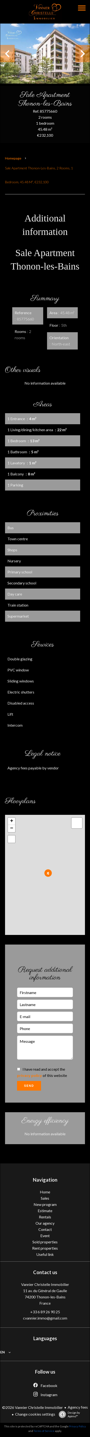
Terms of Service (44, 1430)
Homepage (13, 158)
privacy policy (29, 1075)
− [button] (11, 828)
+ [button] (11, 821)
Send (29, 1085)
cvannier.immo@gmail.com (45, 1318)
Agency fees (78, 1407)
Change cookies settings (35, 1414)
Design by (68, 1414)
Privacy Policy (77, 1426)
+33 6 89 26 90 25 (45, 1311)
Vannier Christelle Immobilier (45, 1284)
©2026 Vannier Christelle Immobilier (32, 1407)
